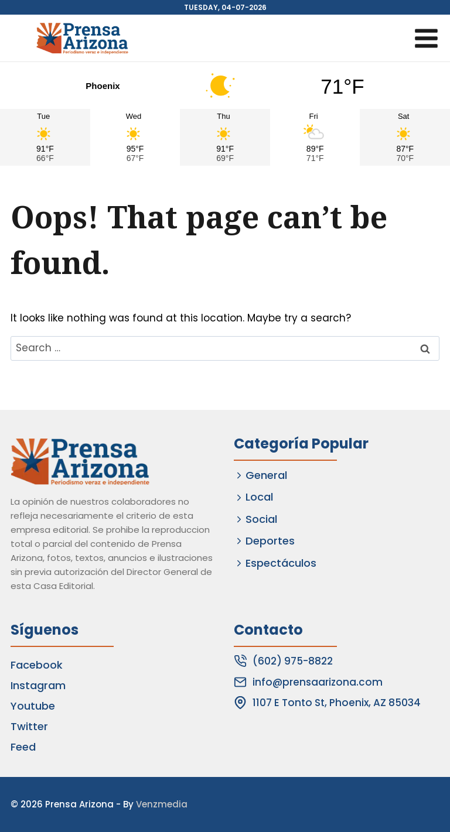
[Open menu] (426, 38)
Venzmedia (162, 804)
